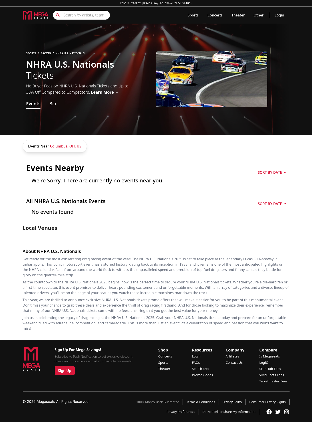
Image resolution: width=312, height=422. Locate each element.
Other (259, 15)
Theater (238, 15)
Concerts (215, 15)
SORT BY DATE (272, 172)
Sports (193, 15)
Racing (46, 53)
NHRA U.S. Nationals (70, 53)
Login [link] (279, 15)
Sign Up (64, 370)
